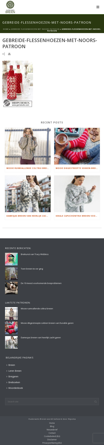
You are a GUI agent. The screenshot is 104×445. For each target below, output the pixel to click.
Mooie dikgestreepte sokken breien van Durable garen (78, 168)
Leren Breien (13, 370)
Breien (10, 364)
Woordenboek (14, 387)
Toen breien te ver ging (32, 268)
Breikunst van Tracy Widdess (35, 254)
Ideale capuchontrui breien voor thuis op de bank (78, 216)
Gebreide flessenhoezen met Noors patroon (35, 29)
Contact (52, 433)
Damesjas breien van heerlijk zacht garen (28, 216)
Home (6, 29)
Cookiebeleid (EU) (52, 436)
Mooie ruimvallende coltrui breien (28, 168)
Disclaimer (52, 439)
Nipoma (72, 419)
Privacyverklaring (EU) (52, 443)
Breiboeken (13, 382)
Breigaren (12, 376)
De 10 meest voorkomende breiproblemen (41, 283)
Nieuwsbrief (52, 429)
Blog (52, 426)
